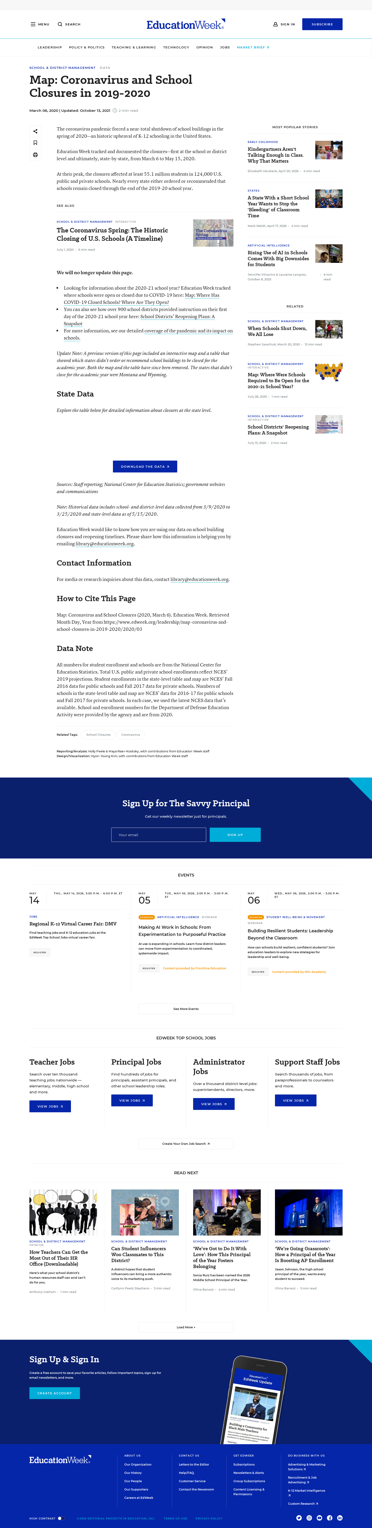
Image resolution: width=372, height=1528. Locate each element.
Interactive (125, 221)
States (254, 190)
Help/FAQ (186, 1473)
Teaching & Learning (166, 47)
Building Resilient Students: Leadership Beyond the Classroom (290, 934)
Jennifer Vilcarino (261, 274)
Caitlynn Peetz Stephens (130, 1288)
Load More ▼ (186, 1327)
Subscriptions (244, 1464)
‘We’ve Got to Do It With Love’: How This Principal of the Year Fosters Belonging (222, 1257)
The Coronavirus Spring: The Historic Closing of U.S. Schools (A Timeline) (112, 234)
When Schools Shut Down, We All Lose (277, 331)
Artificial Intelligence (269, 245)
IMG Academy (315, 972)
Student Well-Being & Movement (295, 917)
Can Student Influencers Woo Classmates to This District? (138, 1255)
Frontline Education (210, 968)
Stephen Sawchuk (262, 344)
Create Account (54, 1393)
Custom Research (303, 1503)
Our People (133, 1481)
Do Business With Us (306, 1455)
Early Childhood (263, 142)
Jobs (257, 47)
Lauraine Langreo (292, 274)
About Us (132, 1455)
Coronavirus (130, 734)
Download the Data (145, 466)
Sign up (235, 835)
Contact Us (189, 1455)
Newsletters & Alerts (248, 1473)
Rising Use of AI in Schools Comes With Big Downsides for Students (278, 259)
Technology (209, 47)
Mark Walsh (257, 226)
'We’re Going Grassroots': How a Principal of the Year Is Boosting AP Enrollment (305, 1255)
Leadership (82, 47)
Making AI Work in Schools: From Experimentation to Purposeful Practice (182, 931)
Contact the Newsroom (196, 1489)
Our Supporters (136, 1489)
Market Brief (286, 47)
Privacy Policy (209, 1518)
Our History (133, 1473)
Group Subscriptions (249, 1481)
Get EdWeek (243, 1455)
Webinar (209, 917)
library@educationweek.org (105, 543)
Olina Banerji (203, 1289)
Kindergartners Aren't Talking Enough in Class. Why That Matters (276, 155)
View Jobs (50, 1106)
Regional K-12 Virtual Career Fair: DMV (72, 924)
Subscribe (322, 24)
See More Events (186, 1009)
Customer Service (192, 1481)
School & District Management (62, 68)
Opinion (237, 47)
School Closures (98, 734)
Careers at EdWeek (138, 1498)
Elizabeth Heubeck (262, 171)
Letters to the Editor (194, 1464)
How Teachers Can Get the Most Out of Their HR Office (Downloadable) (58, 1258)
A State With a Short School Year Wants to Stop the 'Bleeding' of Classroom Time (278, 207)
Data (105, 68)
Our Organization (138, 1464)
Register (39, 952)
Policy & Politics (119, 47)
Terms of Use (175, 1518)
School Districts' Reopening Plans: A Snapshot (278, 430)
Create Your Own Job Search (186, 1144)
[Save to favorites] (35, 143)
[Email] (158, 835)
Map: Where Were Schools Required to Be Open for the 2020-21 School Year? (278, 381)
